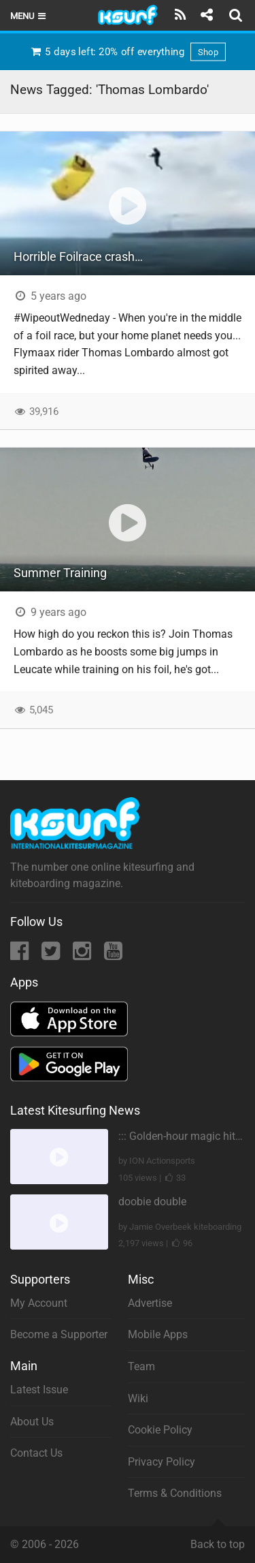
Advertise (150, 1303)
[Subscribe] (181, 15)
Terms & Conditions (175, 1493)
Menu (29, 16)
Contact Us (36, 1452)
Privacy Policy (161, 1461)
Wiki (138, 1398)
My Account (38, 1303)
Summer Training (60, 573)
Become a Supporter (58, 1334)
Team (141, 1366)
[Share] (206, 15)
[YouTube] (113, 954)
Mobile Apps (158, 1334)
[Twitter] (52, 954)
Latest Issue (39, 1389)
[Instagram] (83, 954)
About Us (32, 1421)
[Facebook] (20, 954)
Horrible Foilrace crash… (78, 256)
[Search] (237, 15)
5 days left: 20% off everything (127, 52)
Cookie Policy (160, 1429)
